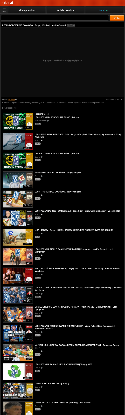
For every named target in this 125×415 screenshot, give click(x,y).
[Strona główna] (8, 3)
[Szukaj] (55, 18)
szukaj (117, 18)
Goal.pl (11, 99)
